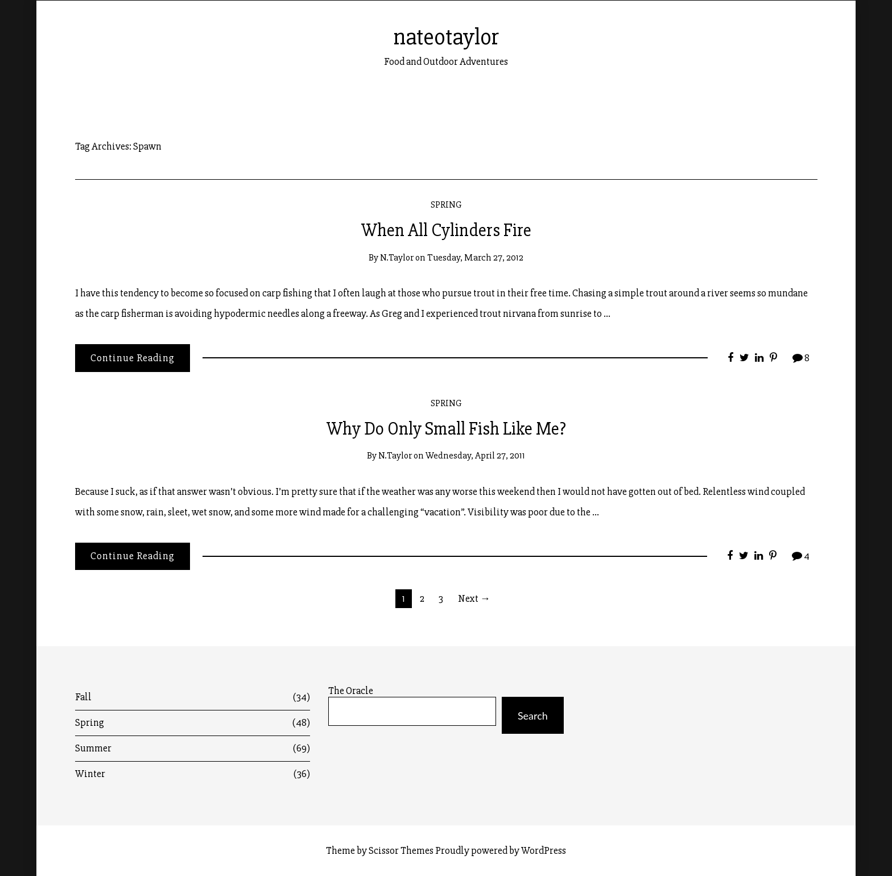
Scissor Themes (401, 850)
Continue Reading (132, 358)
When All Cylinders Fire (446, 230)
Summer (193, 748)
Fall (193, 697)
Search (533, 715)
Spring (446, 204)
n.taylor (397, 257)
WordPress (543, 850)
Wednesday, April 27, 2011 (475, 455)
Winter (193, 773)
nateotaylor (446, 37)
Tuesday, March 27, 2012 (475, 257)
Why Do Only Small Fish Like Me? (446, 429)
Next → (474, 598)
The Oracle (350, 691)
